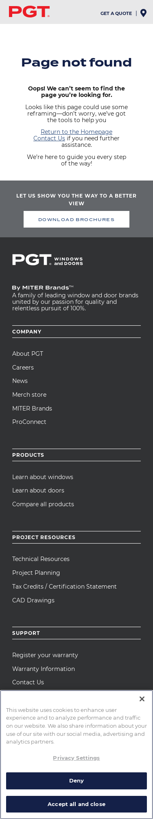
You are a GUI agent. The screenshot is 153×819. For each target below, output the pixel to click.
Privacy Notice (53, 743)
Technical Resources (41, 559)
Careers (23, 367)
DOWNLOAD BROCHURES (76, 219)
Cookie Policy (88, 743)
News (20, 381)
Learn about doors (38, 490)
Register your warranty (45, 655)
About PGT (27, 353)
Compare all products (43, 504)
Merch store (29, 394)
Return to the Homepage (76, 132)
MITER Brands (32, 408)
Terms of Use (49, 748)
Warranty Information (43, 669)
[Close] (142, 762)
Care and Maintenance (44, 696)
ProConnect (29, 422)
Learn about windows (42, 477)
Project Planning (36, 573)
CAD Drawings (33, 600)
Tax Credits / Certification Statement (64, 586)
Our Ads (22, 748)
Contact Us (49, 138)
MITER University (36, 710)
